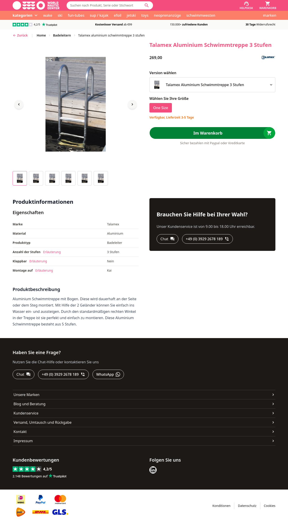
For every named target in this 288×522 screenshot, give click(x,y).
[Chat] (167, 239)
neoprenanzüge (167, 15)
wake (47, 15)
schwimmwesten (200, 15)
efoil (117, 15)
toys (144, 15)
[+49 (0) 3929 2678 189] (207, 239)
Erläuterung (52, 252)
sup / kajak (99, 15)
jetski (131, 15)
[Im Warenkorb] (212, 133)
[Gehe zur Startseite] (36, 5)
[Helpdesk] (246, 5)
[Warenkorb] (267, 5)
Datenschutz (247, 506)
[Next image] (132, 104)
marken (269, 15)
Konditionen (221, 506)
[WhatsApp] (108, 374)
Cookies (269, 506)
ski (60, 15)
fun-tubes (76, 15)
